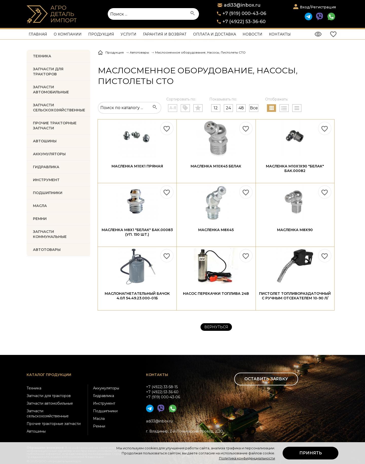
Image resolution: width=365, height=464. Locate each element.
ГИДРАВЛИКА (46, 167)
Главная (38, 34)
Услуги (128, 34)
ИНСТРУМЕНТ (46, 180)
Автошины (45, 141)
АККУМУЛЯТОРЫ (49, 154)
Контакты (280, 34)
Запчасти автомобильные (51, 89)
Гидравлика (103, 395)
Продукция (101, 34)
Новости (252, 34)
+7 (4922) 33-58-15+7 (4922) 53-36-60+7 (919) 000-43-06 (163, 392)
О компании (68, 34)
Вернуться (216, 327)
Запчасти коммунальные (50, 234)
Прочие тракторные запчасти (55, 125)
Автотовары (47, 249)
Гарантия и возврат (165, 34)
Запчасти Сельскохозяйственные (59, 107)
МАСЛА (40, 205)
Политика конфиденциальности (247, 458)
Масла (99, 418)
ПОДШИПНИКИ (47, 193)
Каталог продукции (49, 374)
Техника (42, 56)
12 (216, 108)
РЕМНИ (40, 218)
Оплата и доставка (214, 34)
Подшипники (105, 411)
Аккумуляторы (106, 388)
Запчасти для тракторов (48, 71)
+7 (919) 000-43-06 (244, 13)
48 (241, 108)
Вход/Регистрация (318, 7)
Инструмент (104, 403)
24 (228, 108)
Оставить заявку (266, 378)
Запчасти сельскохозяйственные (48, 413)
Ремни (99, 426)
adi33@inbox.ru (159, 421)
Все (254, 108)
